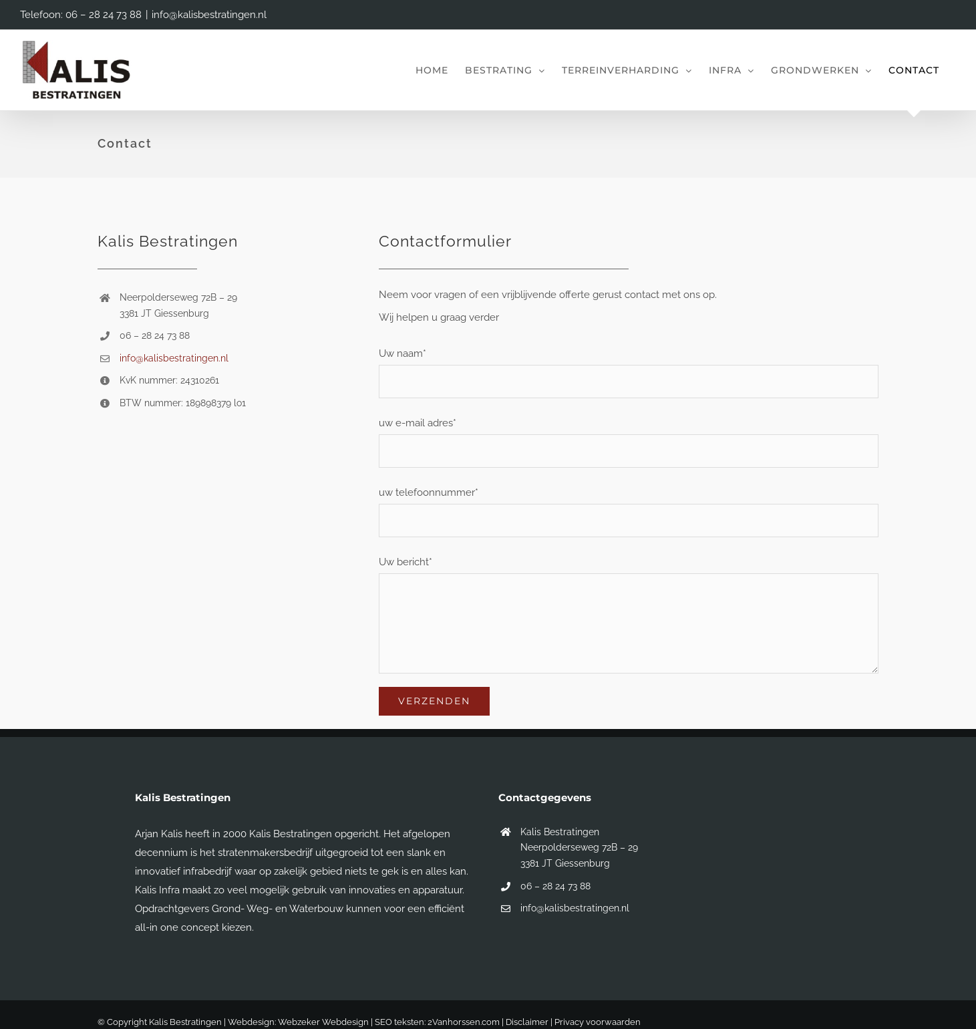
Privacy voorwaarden (597, 1022)
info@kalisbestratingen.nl (209, 15)
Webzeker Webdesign (323, 1022)
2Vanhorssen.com (464, 1022)
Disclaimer (527, 1022)
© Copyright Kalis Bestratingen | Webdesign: (188, 1022)
